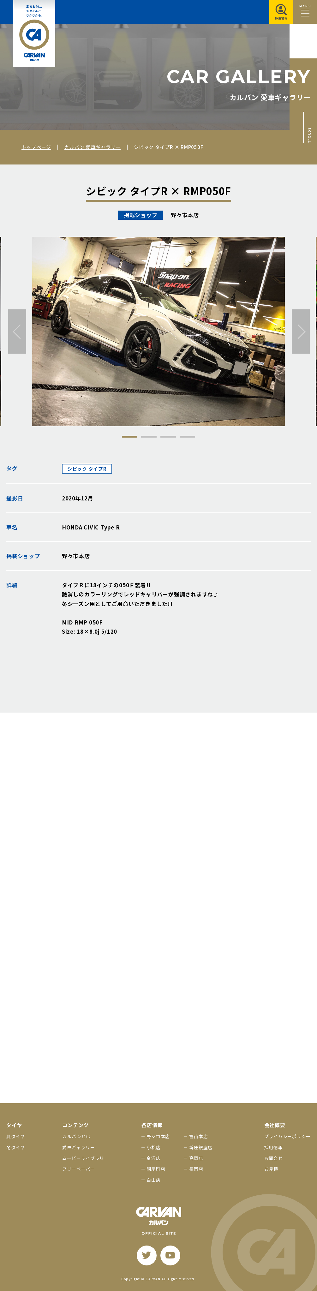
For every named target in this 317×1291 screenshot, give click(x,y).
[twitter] (147, 1255)
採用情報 (273, 1147)
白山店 (153, 1180)
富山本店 (198, 1136)
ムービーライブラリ (83, 1158)
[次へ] (301, 331)
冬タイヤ (15, 1147)
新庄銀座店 (200, 1147)
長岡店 (196, 1169)
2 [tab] (148, 436)
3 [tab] (168, 436)
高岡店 (196, 1158)
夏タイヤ (15, 1136)
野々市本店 (158, 1136)
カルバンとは (76, 1136)
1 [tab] (129, 436)
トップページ (36, 147)
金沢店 (153, 1158)
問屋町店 (156, 1169)
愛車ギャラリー (78, 1147)
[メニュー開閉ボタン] (305, 12)
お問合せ (273, 1158)
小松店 (153, 1147)
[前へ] (17, 331)
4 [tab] (187, 436)
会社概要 (274, 1125)
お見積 (271, 1169)
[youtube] (170, 1255)
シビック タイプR (87, 468)
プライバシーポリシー (287, 1136)
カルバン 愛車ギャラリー (92, 147)
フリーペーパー (78, 1169)
